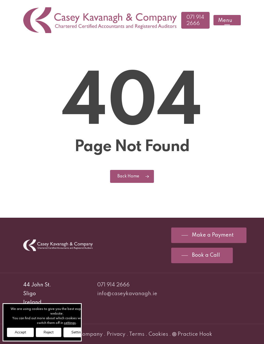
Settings (78, 332)
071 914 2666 (113, 285)
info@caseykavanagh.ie (127, 293)
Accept (20, 332)
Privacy (116, 334)
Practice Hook (192, 334)
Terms (136, 334)
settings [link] (70, 323)
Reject (49, 332)
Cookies (158, 334)
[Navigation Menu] (227, 20)
